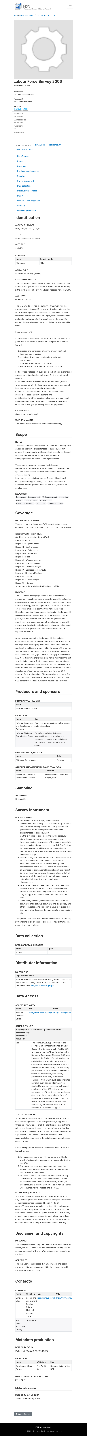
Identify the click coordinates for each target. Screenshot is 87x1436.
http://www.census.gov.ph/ (42, 986)
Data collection (23, 186)
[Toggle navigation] (70, 6)
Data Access (22, 196)
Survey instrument (25, 181)
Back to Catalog (23, 1414)
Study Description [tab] (23, 145)
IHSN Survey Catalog (43, 1427)
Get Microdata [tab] (55, 145)
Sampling (21, 176)
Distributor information (27, 191)
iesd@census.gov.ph (46, 1298)
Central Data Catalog (26, 15)
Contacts (21, 206)
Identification (22, 156)
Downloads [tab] (40, 145)
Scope (20, 161)
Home (16, 15)
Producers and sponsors (28, 171)
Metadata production (26, 210)
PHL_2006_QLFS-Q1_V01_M (45, 15)
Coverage (21, 166)
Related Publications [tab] (24, 150)
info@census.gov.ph (62, 1013)
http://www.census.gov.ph (40, 1013)
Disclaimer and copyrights (28, 201)
